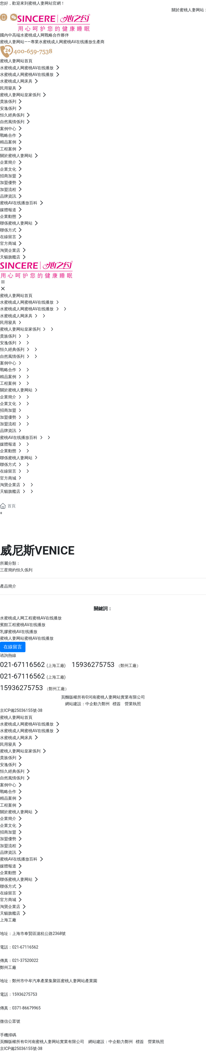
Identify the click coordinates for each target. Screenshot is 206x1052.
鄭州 (106, 703)
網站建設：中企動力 (83, 703)
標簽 (117, 703)
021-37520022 (25, 960)
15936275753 (92, 665)
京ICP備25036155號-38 (21, 710)
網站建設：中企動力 (106, 1041)
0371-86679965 (26, 1008)
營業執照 (133, 703)
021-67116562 (22, 665)
